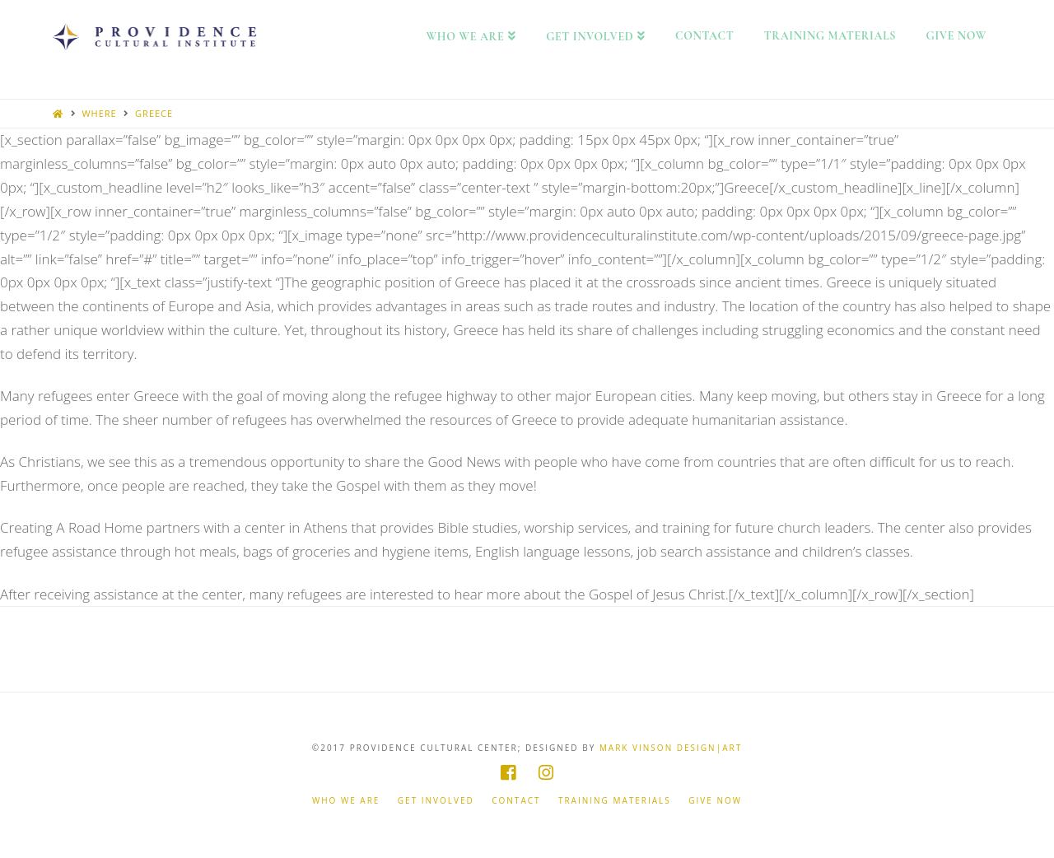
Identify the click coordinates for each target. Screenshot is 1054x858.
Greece (154, 113)
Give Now (715, 800)
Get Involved (436, 800)
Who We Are (346, 800)
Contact (516, 800)
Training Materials (614, 800)
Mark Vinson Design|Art (670, 747)
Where (99, 113)
